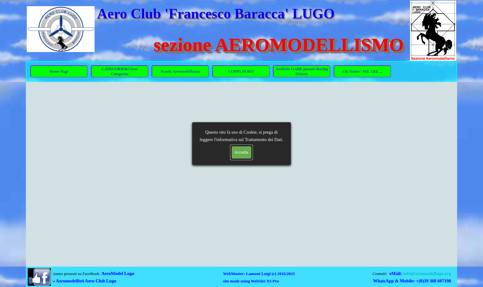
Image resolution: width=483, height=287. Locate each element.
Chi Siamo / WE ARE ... (362, 71)
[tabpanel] (98, 277)
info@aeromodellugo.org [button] (427, 273)
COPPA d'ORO (241, 71)
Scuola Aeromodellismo (180, 71)
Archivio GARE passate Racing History (302, 71)
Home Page (59, 71)
